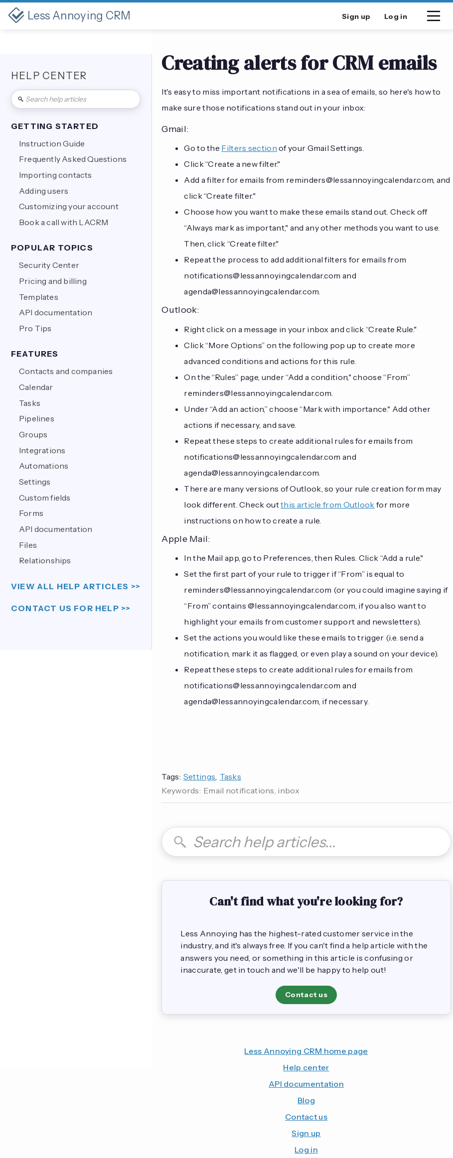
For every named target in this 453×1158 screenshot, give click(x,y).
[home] (69, 15)
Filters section (249, 148)
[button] (433, 17)
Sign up (306, 1133)
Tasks (231, 776)
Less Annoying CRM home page (306, 1051)
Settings (199, 776)
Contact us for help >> (71, 608)
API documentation (306, 1084)
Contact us (306, 994)
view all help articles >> (76, 586)
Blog (306, 1100)
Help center (306, 1067)
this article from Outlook (328, 505)
